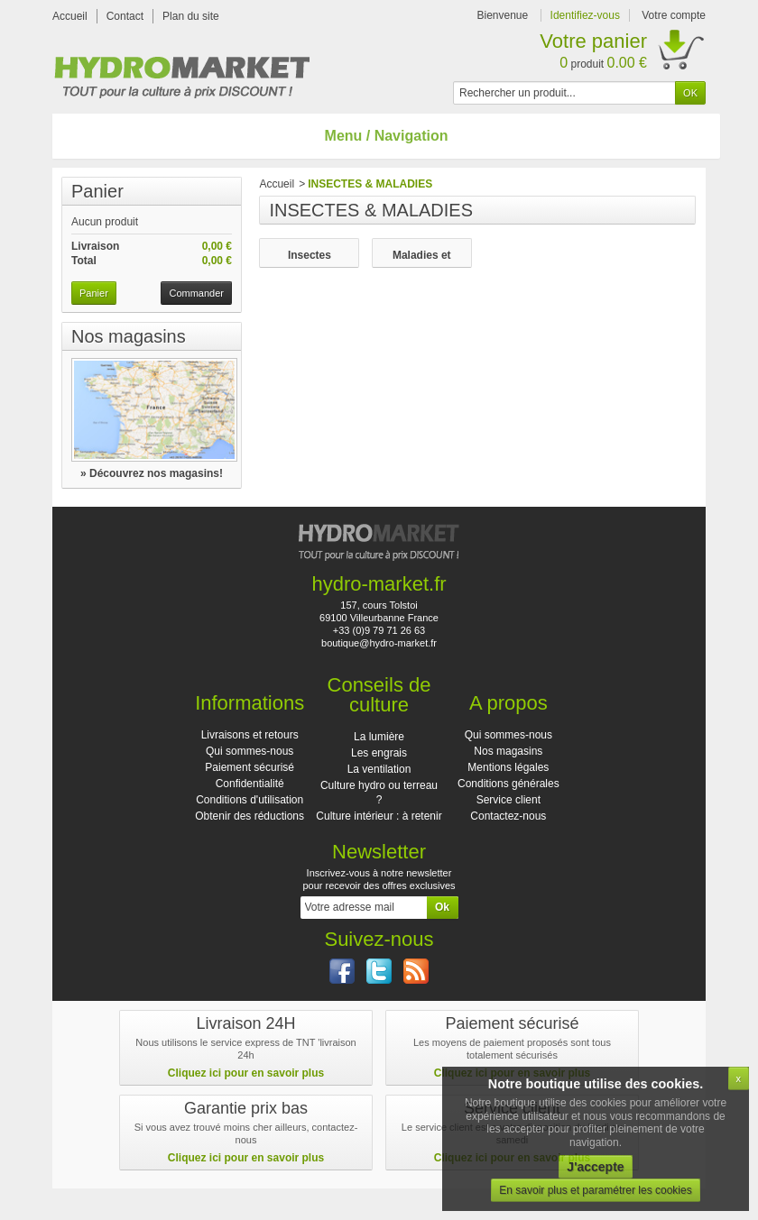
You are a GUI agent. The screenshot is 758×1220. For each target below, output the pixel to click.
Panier (97, 191)
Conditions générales (508, 783)
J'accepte (595, 1167)
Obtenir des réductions (249, 816)
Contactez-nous (508, 816)
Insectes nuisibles (309, 255)
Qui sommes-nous (249, 751)
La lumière (379, 736)
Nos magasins (128, 336)
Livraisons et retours (250, 735)
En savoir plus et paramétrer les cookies (595, 1190)
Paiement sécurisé (249, 767)
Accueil (70, 16)
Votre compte (674, 15)
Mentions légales (508, 767)
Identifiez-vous (585, 15)
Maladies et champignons (421, 255)
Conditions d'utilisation (249, 799)
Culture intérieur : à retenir (378, 816)
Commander (196, 293)
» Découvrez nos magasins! (151, 473)
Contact (124, 16)
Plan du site (190, 16)
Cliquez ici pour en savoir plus (246, 1073)
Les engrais (379, 753)
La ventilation (379, 769)
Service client (508, 799)
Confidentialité (250, 783)
